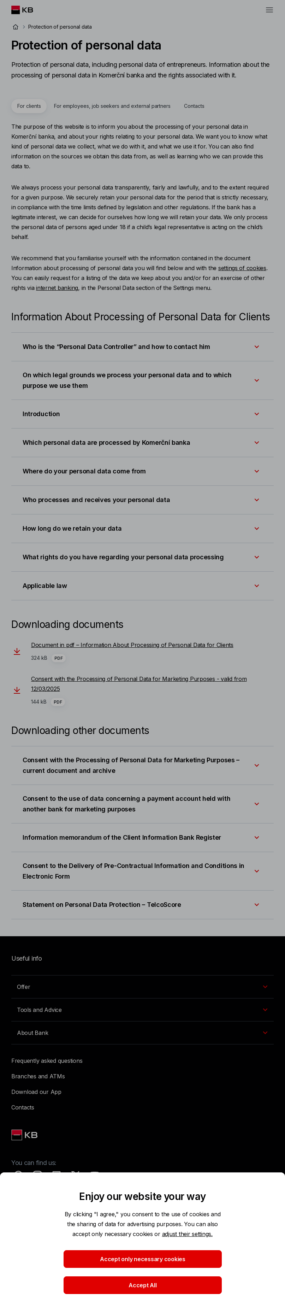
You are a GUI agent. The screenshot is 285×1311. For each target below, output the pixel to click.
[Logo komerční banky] (27, 10)
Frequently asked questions (46, 1060)
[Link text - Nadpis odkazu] (25, 1135)
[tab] (29, 106)
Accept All (142, 1285)
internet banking (57, 287)
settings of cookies (242, 268)
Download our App (36, 1091)
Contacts (22, 1107)
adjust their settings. (187, 1233)
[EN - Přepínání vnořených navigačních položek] (142, 986)
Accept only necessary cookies (142, 1259)
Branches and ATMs (38, 1076)
